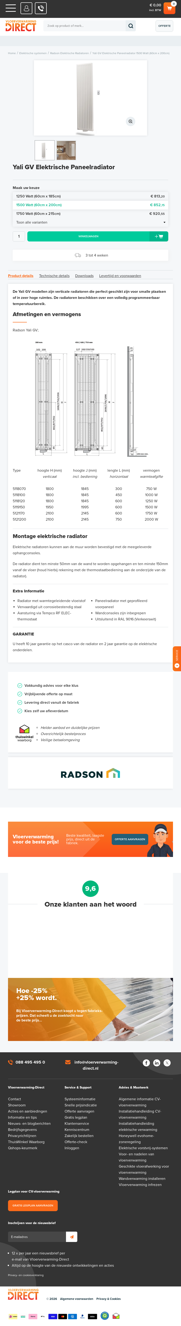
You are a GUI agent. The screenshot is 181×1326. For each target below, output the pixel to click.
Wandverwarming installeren (142, 1178)
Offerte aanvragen (165, 28)
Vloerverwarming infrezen (140, 1184)
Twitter (167, 1062)
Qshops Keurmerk (105, 1316)
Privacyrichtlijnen (22, 1135)
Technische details (54, 275)
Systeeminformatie (80, 1099)
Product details (20, 275)
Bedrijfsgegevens (22, 1129)
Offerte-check (76, 1142)
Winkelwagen (169, 7)
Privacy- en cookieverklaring (26, 1275)
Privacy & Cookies (108, 1299)
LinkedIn (156, 1062)
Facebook (146, 1062)
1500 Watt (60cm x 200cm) (90, 205)
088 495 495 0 (30, 1062)
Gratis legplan (76, 1117)
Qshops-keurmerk (22, 1148)
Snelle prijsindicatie (81, 1105)
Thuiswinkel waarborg (116, 1316)
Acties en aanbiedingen (27, 1111)
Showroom (17, 1105)
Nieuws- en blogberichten (29, 1123)
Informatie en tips (22, 1117)
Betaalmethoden (53, 1315)
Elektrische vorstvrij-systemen (143, 1148)
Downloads (84, 275)
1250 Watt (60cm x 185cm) (90, 196)
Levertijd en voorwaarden (120, 275)
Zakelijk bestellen (79, 1135)
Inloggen (72, 1148)
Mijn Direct (27, 8)
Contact (14, 1099)
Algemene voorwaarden (76, 1299)
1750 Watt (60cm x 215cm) (90, 214)
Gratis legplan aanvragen (32, 1205)
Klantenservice (77, 1123)
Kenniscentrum (77, 1129)
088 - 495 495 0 (41, 8)
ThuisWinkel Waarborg (26, 1142)
